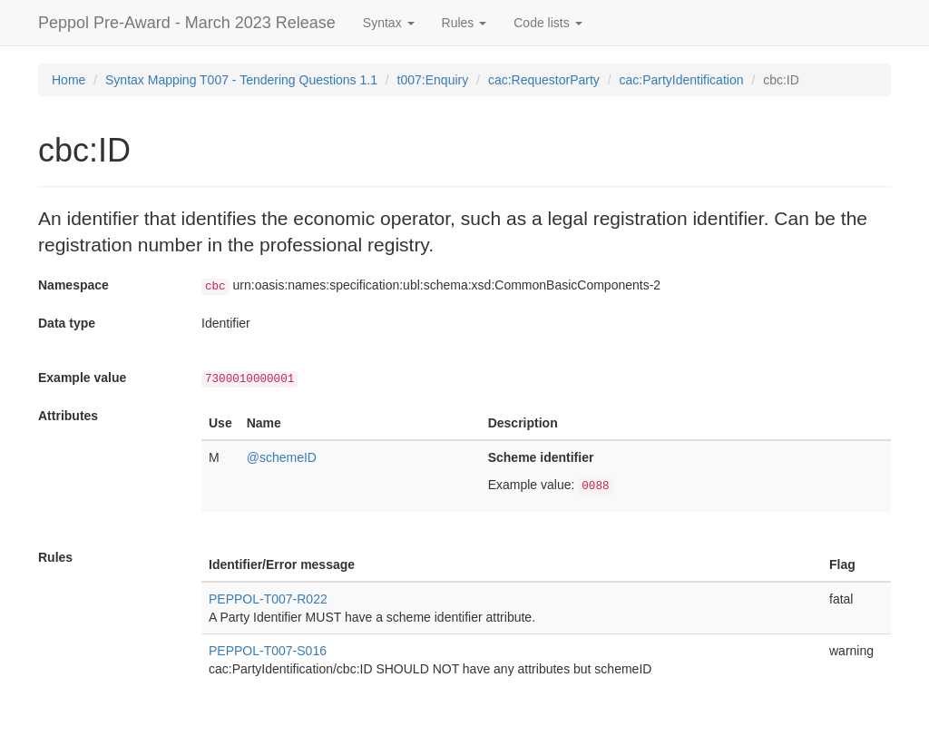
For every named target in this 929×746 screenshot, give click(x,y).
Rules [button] (464, 22)
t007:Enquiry (433, 80)
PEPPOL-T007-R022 (268, 599)
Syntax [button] (389, 22)
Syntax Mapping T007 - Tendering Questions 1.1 (241, 80)
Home (68, 80)
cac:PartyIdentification (682, 80)
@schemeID (282, 457)
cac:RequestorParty (544, 80)
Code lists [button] (547, 22)
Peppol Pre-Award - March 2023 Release (187, 23)
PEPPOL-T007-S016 (268, 650)
